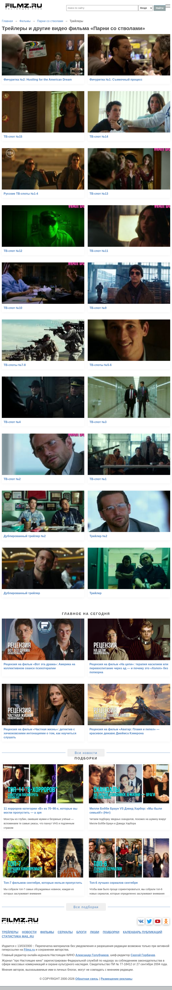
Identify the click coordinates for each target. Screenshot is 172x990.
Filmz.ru (29, 949)
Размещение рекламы (116, 978)
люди (94, 932)
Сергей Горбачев (143, 955)
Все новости (86, 753)
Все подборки (85, 907)
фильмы (47, 932)
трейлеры (10, 932)
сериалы (65, 932)
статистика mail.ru (18, 936)
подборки (111, 932)
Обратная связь (86, 978)
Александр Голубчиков (92, 955)
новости (29, 932)
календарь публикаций (142, 932)
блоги (81, 932)
